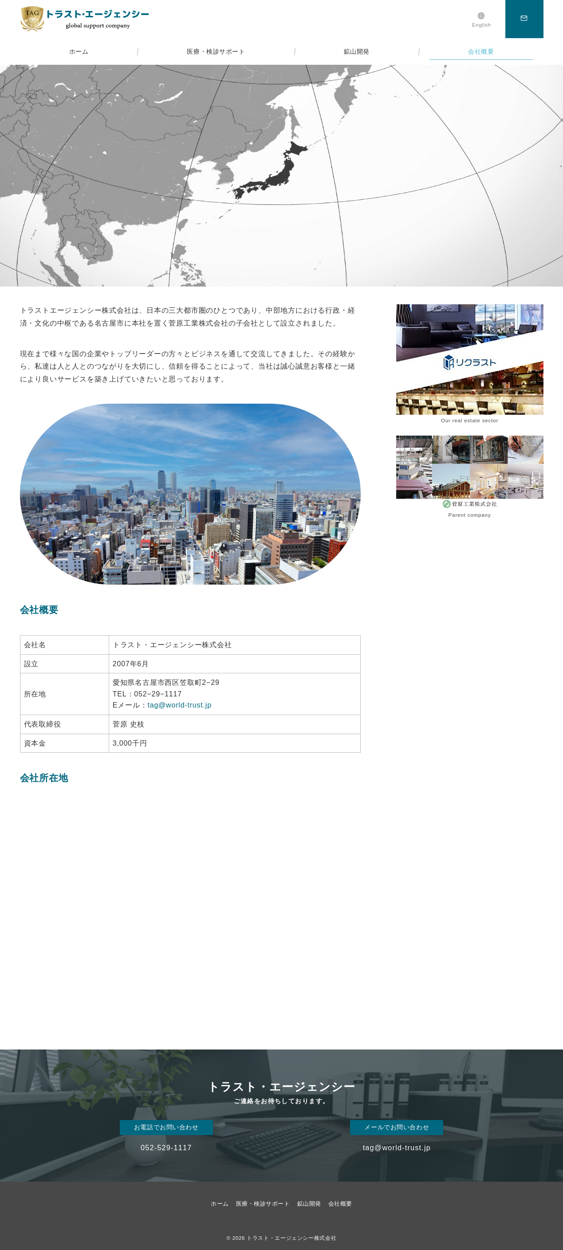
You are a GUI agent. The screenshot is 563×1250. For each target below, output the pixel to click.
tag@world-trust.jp (179, 705)
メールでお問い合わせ (396, 1127)
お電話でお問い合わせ (166, 1127)
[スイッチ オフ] (524, 19)
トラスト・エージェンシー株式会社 (291, 1238)
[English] (481, 19)
